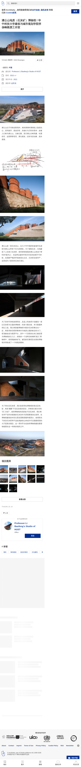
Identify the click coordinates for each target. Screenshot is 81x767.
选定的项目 (24, 552)
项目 (4, 552)
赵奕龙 (13, 83)
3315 (12, 75)
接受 (75, 11)
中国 (10, 67)
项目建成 (13, 552)
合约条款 (36, 10)
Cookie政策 (11, 13)
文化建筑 (35, 552)
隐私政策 (44, 10)
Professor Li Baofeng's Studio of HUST (26, 71)
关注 (32, 536)
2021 (15, 79)
